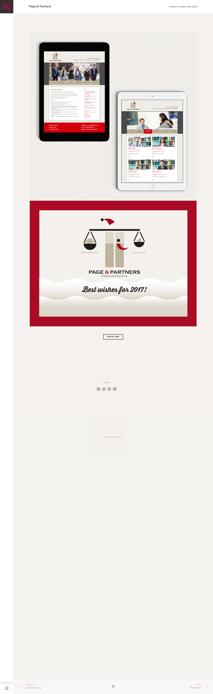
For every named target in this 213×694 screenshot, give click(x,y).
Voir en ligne (113, 337)
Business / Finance (177, 7)
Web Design (192, 7)
